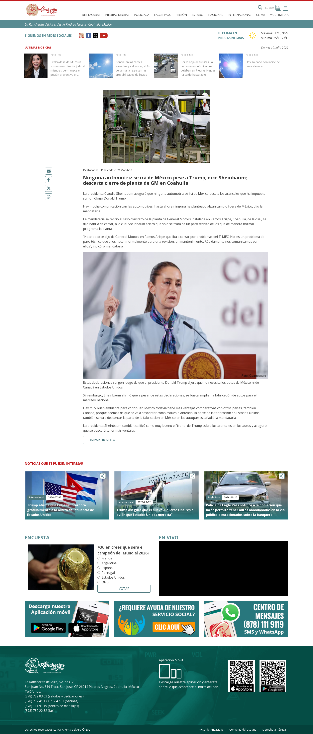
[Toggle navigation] (285, 7)
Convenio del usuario (243, 729)
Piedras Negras (117, 15)
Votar (124, 588)
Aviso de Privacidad (211, 729)
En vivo (273, 8)
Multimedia (279, 15)
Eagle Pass (162, 15)
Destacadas (91, 15)
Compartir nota (100, 440)
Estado (197, 15)
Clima (260, 15)
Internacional (239, 15)
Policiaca (141, 15)
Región (181, 15)
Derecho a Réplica (274, 729)
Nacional (215, 15)
